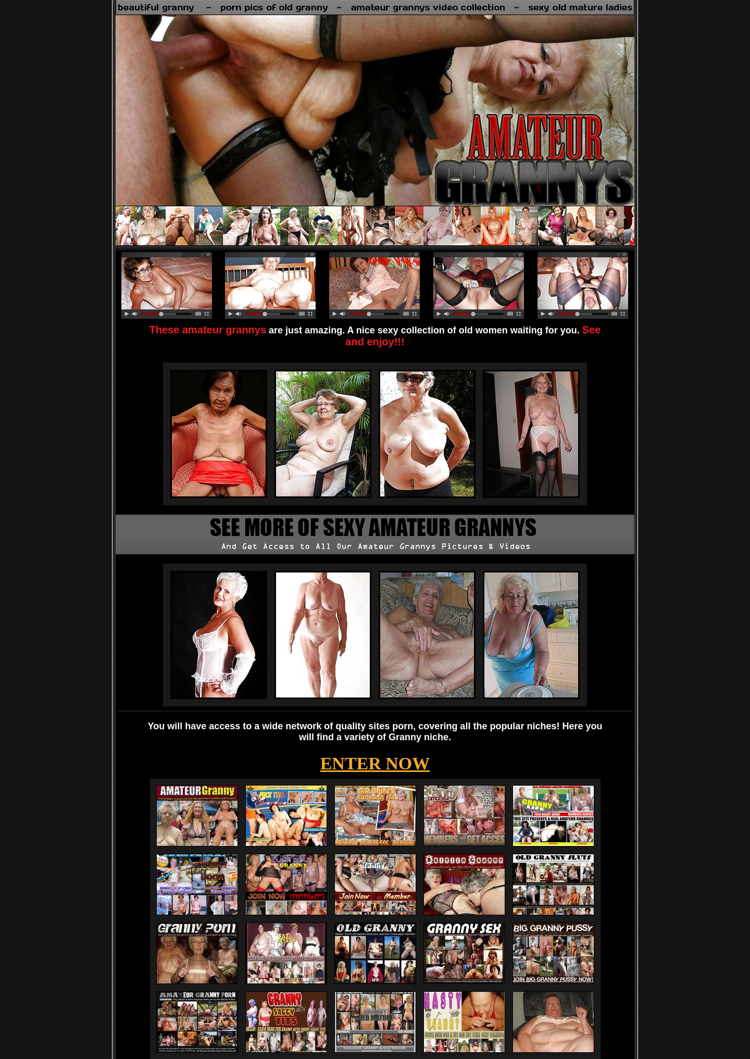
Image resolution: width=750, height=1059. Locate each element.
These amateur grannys (208, 329)
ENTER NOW (375, 763)
